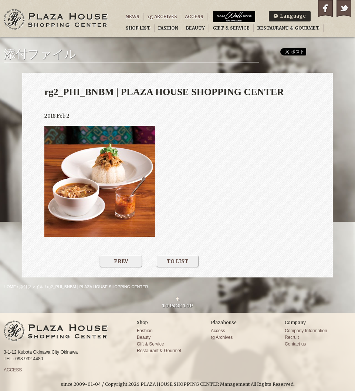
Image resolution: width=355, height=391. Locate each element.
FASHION (168, 28)
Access (218, 330)
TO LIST (177, 261)
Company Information (306, 330)
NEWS (132, 16)
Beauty (144, 337)
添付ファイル (31, 286)
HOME (10, 286)
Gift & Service (150, 344)
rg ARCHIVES (162, 16)
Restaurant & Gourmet (159, 350)
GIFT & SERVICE (231, 28)
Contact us (295, 344)
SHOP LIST (138, 28)
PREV (121, 261)
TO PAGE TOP (177, 305)
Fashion (145, 330)
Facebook (325, 8)
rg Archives (222, 337)
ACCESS (194, 16)
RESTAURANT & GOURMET (288, 28)
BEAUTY (195, 28)
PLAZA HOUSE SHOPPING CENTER (56, 19)
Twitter (344, 8)
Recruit (292, 337)
